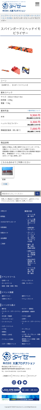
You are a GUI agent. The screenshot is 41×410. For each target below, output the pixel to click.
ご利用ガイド (7, 376)
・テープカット (25, 329)
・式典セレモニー (6, 299)
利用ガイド (4, 233)
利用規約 (4, 227)
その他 (9, 18)
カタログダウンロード (8, 222)
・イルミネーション (7, 319)
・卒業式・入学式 (6, 335)
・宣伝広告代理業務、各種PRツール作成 (31, 262)
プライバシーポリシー (19, 376)
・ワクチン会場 (26, 316)
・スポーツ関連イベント (8, 344)
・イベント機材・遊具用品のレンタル (30, 222)
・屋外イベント (26, 296)
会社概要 (4, 238)
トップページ (6, 15)
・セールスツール (6, 283)
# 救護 (5, 184)
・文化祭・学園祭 (6, 316)
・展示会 (3, 309)
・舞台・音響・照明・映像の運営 (30, 246)
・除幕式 (3, 332)
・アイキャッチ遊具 (7, 339)
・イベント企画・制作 (30, 215)
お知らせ (4, 211)
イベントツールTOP (21, 15)
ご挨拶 (3, 244)
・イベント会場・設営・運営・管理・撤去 (30, 270)
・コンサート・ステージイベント (10, 312)
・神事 (23, 332)
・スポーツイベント (7, 326)
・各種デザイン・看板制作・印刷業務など (30, 253)
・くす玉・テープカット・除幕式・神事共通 (30, 335)
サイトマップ (32, 376)
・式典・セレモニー (27, 283)
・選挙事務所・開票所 (28, 312)
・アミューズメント (27, 280)
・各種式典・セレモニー (30, 228)
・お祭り (23, 319)
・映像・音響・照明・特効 (9, 286)
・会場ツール (5, 280)
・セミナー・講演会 (27, 309)
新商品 (3, 216)
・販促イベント (26, 344)
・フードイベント (6, 322)
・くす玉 (3, 329)
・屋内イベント (5, 296)
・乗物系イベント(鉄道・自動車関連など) (30, 340)
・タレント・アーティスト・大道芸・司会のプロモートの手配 (30, 236)
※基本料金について (33, 110)
